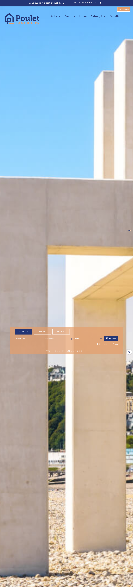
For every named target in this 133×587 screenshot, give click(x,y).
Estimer (61, 332)
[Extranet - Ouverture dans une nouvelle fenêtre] (123, 10)
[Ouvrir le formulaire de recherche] (111, 338)
